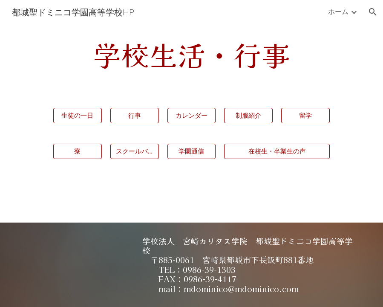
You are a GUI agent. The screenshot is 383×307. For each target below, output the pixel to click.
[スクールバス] (134, 151)
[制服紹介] (248, 115)
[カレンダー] (192, 115)
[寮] (77, 151)
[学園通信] (192, 151)
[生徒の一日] (77, 115)
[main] (191, 55)
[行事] (134, 115)
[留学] (305, 115)
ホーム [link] (338, 11)
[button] (373, 12)
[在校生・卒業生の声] (277, 151)
